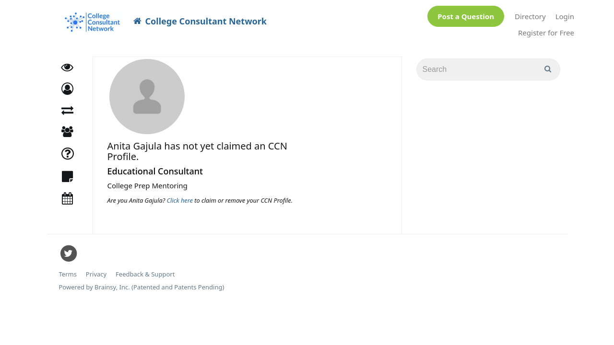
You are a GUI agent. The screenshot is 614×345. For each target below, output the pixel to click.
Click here (181, 195)
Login (564, 14)
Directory (530, 14)
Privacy (96, 269)
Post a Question (465, 14)
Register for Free (546, 30)
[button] (67, 84)
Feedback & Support (145, 269)
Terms (68, 269)
